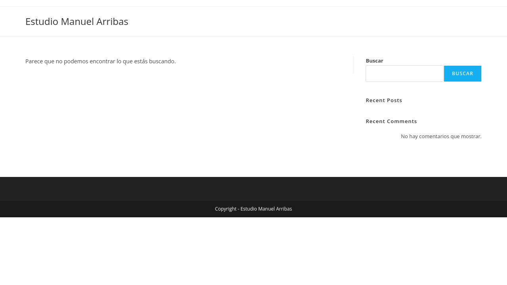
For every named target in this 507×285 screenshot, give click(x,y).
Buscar (374, 60)
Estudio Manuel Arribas (76, 21)
